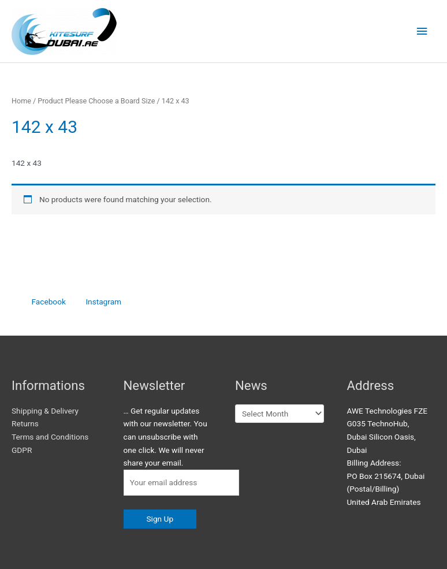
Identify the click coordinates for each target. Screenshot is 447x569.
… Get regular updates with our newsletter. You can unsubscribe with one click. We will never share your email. (165, 436)
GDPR (22, 450)
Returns (25, 423)
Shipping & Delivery (45, 410)
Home (21, 100)
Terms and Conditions (50, 436)
